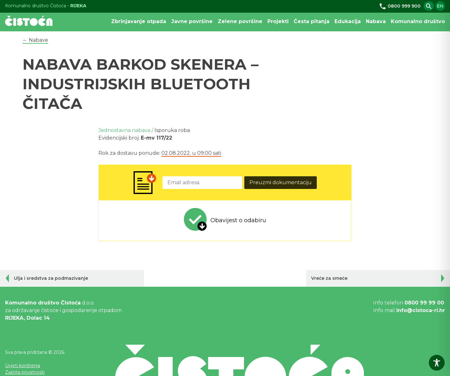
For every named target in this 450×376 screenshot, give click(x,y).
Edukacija (347, 21)
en (440, 6)
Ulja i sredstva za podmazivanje (51, 278)
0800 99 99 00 (424, 303)
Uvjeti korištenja (22, 365)
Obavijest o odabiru (238, 220)
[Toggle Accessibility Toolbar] (436, 362)
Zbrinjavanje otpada (138, 21)
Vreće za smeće (329, 278)
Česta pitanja (311, 21)
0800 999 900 (400, 6)
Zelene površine (240, 21)
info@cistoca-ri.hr (420, 310)
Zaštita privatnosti (25, 372)
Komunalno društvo (418, 21)
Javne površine (192, 21)
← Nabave (35, 40)
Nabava (376, 21)
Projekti (278, 21)
